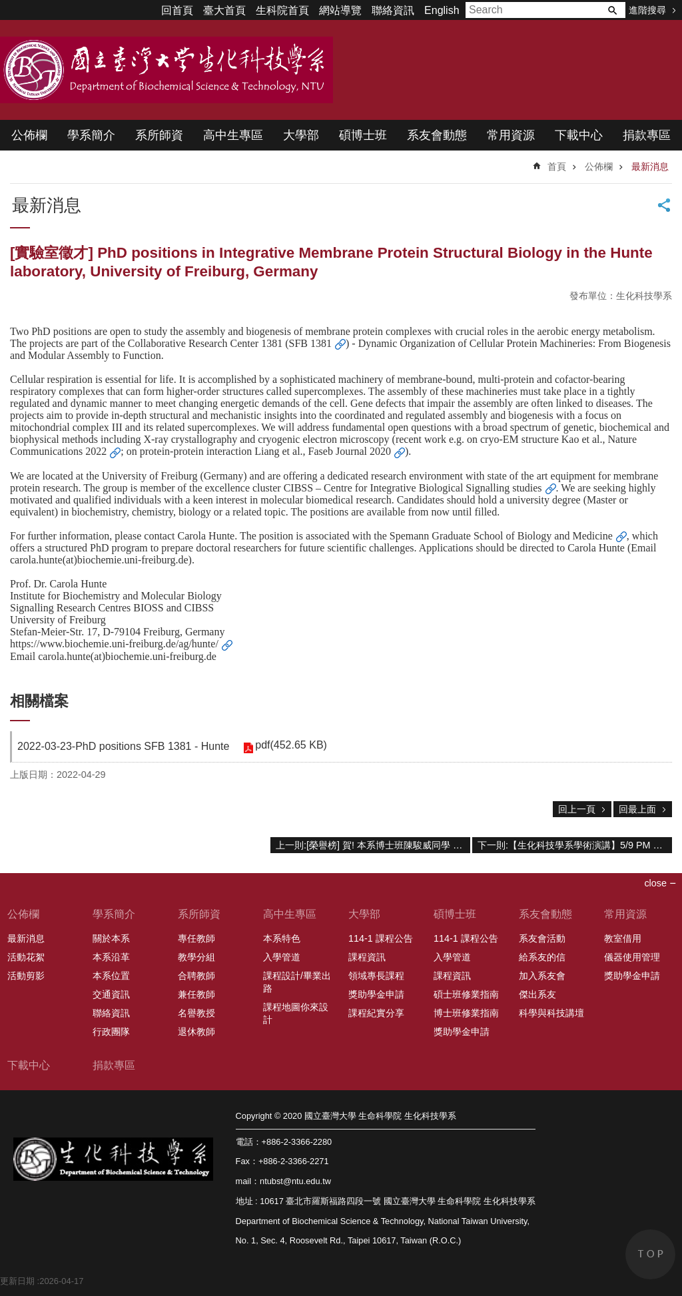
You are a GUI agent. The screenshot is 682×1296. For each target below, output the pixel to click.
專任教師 (196, 938)
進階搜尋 (647, 10)
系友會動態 (437, 135)
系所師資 (159, 135)
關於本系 (111, 938)
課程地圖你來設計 (295, 1013)
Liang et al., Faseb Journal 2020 (322, 451)
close (655, 883)
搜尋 (612, 10)
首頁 (556, 166)
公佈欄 (29, 135)
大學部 (301, 135)
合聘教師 (196, 975)
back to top (650, 1254)
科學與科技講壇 (551, 1013)
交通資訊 (111, 994)
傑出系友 (537, 994)
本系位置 (111, 975)
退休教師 (196, 1031)
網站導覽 (340, 10)
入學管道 (281, 957)
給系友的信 (542, 957)
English (441, 10)
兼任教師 (196, 994)
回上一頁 (576, 809)
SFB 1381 (310, 343)
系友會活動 (542, 938)
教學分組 (196, 957)
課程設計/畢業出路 (297, 982)
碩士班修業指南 (466, 994)
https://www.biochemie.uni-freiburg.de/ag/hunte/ (114, 643)
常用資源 (511, 135)
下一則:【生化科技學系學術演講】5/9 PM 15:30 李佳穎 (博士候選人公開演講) (575, 845)
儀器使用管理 (632, 957)
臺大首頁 (224, 10)
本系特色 (281, 938)
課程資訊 (367, 957)
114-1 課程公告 (380, 938)
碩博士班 (363, 135)
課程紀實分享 (376, 1013)
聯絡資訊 (393, 10)
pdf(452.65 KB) (290, 745)
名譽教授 (196, 1013)
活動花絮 (26, 957)
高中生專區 (233, 135)
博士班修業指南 (466, 1013)
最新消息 (650, 166)
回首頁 (177, 10)
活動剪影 (26, 975)
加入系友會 (542, 975)
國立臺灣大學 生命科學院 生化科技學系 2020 (166, 70)
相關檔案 (39, 701)
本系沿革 (111, 957)
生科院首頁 (282, 10)
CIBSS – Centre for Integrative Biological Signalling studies (413, 487)
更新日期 (17, 1281)
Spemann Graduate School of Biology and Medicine (501, 535)
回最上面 (637, 809)
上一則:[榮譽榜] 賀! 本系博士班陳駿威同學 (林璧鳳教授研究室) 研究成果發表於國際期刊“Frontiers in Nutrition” (373, 845)
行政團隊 (111, 1031)
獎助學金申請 (376, 994)
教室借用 (622, 938)
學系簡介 (91, 135)
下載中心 (579, 135)
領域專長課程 (376, 975)
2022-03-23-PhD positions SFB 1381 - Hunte (123, 746)
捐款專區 (647, 135)
